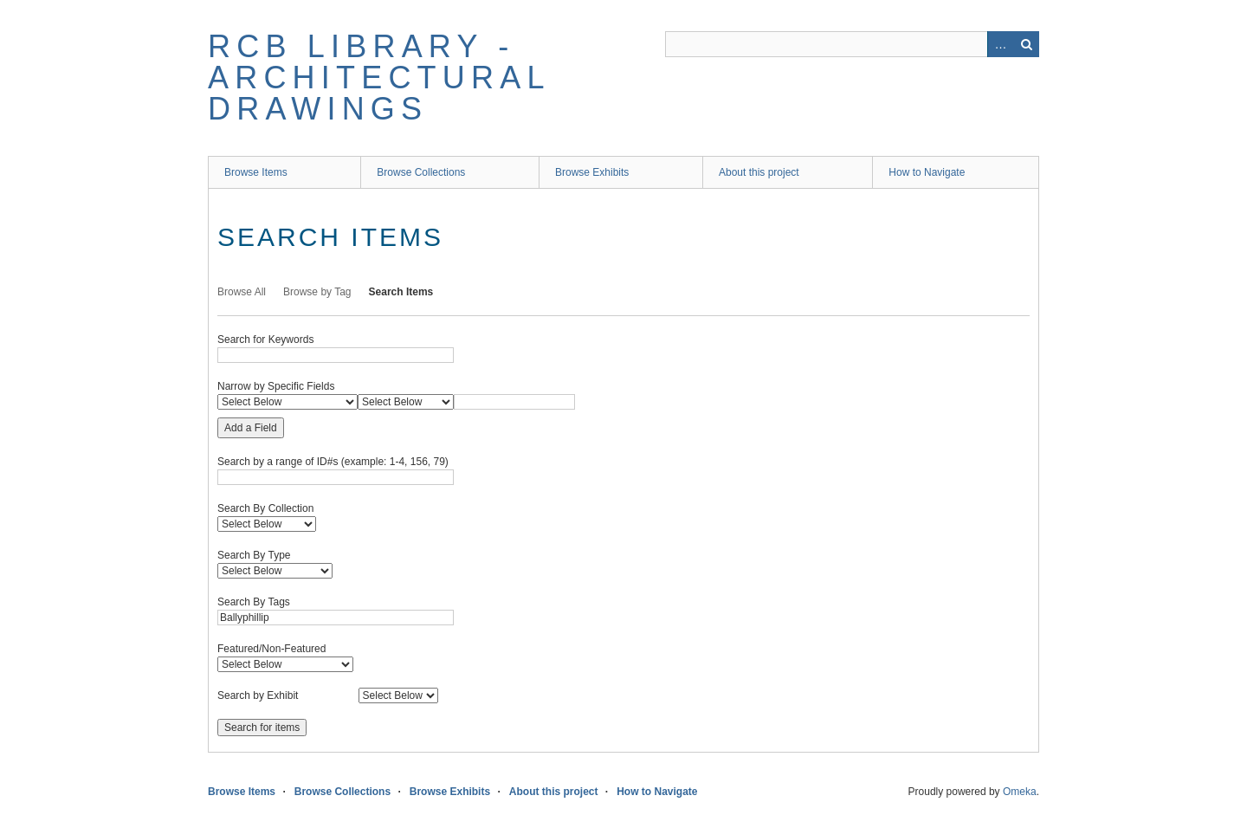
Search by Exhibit (257, 695)
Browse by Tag (317, 292)
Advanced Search (1000, 44)
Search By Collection (265, 508)
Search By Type (254, 555)
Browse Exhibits (592, 172)
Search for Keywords (265, 339)
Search (1026, 44)
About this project (759, 172)
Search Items (401, 292)
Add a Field (250, 428)
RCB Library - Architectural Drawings (378, 77)
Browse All (241, 292)
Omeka (1020, 792)
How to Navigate (926, 172)
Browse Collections (421, 172)
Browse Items (256, 172)
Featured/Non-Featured (271, 649)
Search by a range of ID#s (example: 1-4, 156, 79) (333, 462)
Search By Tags (253, 602)
